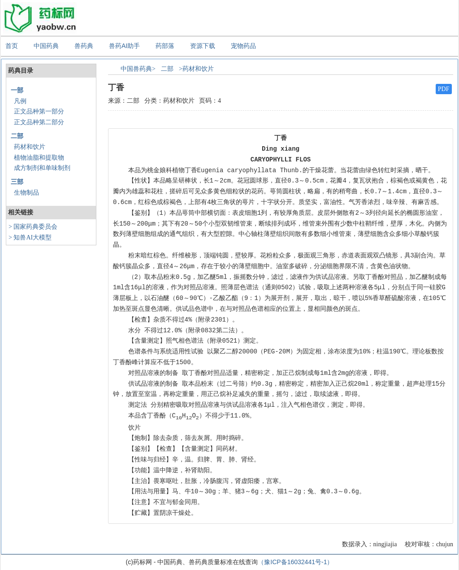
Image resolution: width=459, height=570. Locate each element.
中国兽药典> (138, 68)
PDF (444, 89)
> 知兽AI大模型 (30, 237)
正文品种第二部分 (39, 122)
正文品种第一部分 (39, 111)
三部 (17, 181)
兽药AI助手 (124, 45)
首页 (11, 45)
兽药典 (83, 45)
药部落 (165, 45)
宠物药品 (243, 45)
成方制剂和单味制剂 (42, 168)
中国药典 (46, 45)
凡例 (20, 101)
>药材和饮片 (196, 68)
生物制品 (26, 192)
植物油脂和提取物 (39, 157)
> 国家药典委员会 (33, 226)
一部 (17, 90)
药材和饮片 (29, 147)
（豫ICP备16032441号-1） (295, 562)
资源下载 (202, 45)
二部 (17, 136)
